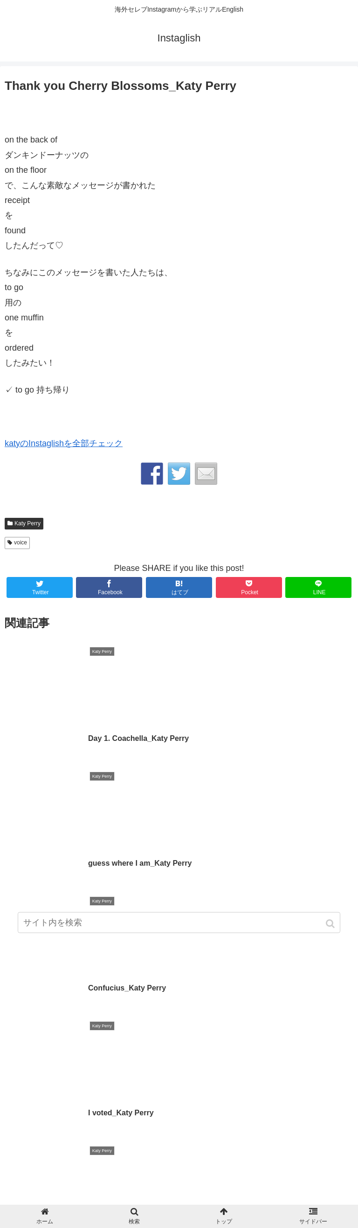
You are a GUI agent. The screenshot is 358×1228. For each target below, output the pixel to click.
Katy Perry (27, 523)
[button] (331, 926)
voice (20, 542)
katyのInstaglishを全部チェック (64, 443)
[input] (179, 925)
